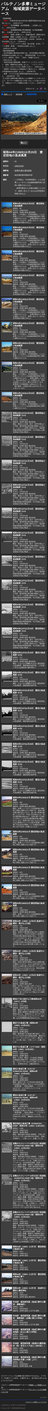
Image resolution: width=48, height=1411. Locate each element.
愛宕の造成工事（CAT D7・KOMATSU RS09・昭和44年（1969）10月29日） (25, 1071)
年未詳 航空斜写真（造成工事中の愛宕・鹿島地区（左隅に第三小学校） (29, 1317)
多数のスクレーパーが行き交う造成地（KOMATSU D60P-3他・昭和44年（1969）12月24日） (29, 1145)
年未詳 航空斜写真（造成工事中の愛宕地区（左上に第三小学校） (29, 1330)
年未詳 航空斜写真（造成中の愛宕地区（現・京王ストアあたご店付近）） (29, 1344)
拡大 (24, 143)
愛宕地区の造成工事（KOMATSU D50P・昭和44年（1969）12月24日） (29, 1124)
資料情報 (19, 94)
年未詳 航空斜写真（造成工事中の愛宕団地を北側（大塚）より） (29, 1358)
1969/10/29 (19, 166)
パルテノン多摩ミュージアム (36, 1402)
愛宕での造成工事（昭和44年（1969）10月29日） (25, 1024)
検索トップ (6, 94)
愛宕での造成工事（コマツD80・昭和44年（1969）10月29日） (29, 1048)
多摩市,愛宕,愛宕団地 (23, 171)
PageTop (43, 1397)
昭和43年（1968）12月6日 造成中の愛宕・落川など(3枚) (28, 922)
